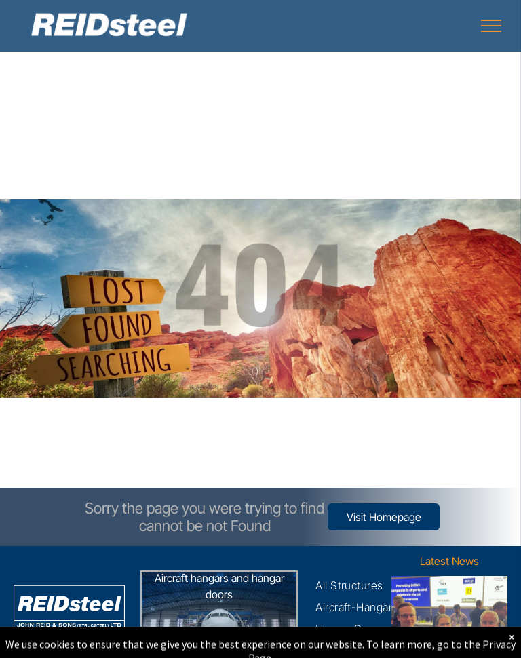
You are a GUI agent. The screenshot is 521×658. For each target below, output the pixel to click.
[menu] (491, 25)
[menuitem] (349, 585)
